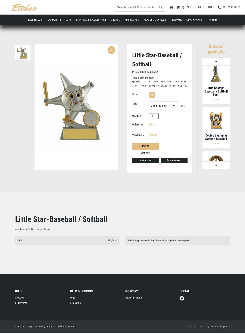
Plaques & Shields (154, 19)
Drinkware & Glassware (91, 19)
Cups (68, 19)
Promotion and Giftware (186, 19)
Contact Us (75, 303)
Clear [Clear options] (183, 106)
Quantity (136, 116)
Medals (115, 19)
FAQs (72, 298)
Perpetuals (131, 19)
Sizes (135, 94)
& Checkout (174, 160)
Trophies (211, 19)
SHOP (190, 7)
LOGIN (211, 7)
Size (134, 104)
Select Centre (145, 147)
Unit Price (137, 124)
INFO (200, 7)
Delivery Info (21, 303)
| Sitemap (71, 326)
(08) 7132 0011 (229, 7)
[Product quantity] (154, 116)
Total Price (138, 135)
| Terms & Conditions (56, 326)
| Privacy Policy (37, 326)
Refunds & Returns (133, 298)
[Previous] (216, 61)
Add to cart (145, 160)
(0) (180, 7)
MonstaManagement (219, 326)
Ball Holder (35, 19)
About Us (19, 298)
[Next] (216, 165)
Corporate (54, 19)
